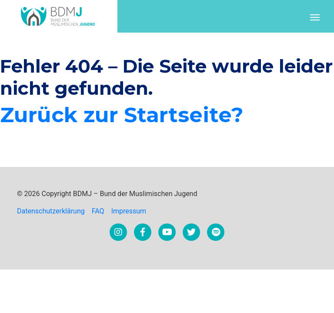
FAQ (98, 211)
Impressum (129, 211)
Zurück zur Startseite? (122, 114)
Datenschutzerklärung (51, 211)
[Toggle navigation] (314, 16)
